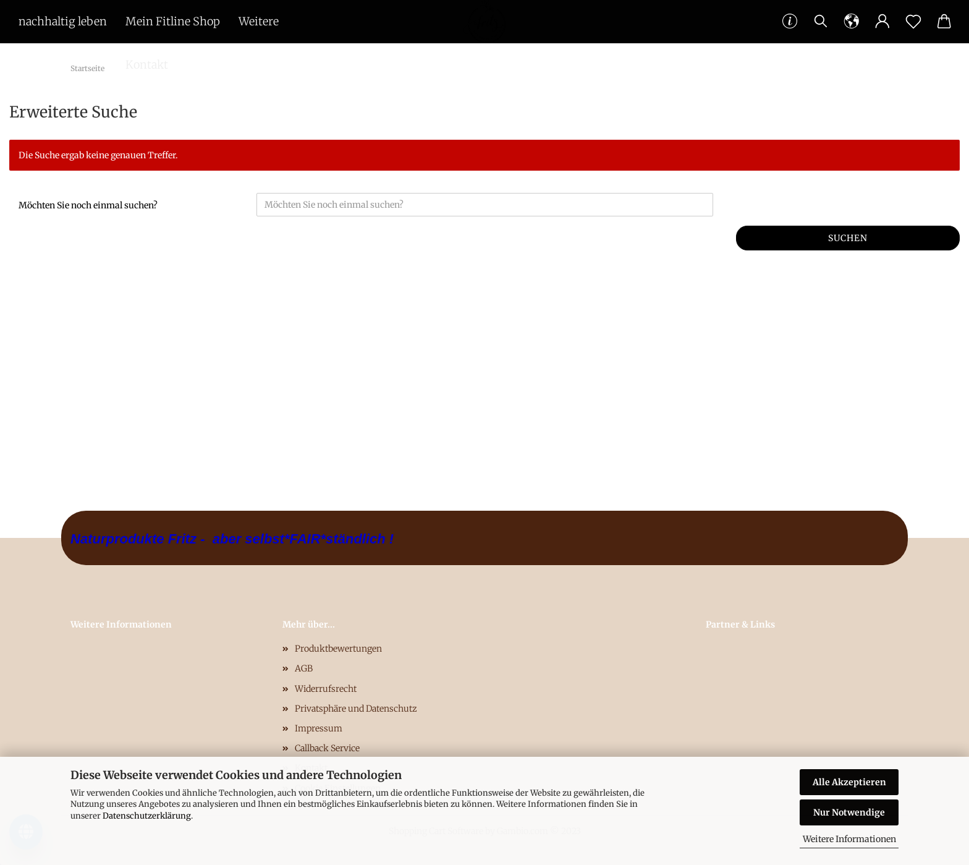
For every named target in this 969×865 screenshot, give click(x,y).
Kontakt (146, 65)
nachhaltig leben (63, 21)
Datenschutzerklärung (147, 816)
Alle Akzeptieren (849, 782)
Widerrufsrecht (326, 688)
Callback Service (327, 748)
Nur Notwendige (849, 812)
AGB (304, 668)
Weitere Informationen (849, 839)
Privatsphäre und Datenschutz (356, 708)
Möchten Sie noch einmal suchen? (88, 205)
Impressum (318, 728)
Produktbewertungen (338, 648)
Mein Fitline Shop (172, 21)
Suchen (848, 238)
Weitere (259, 21)
